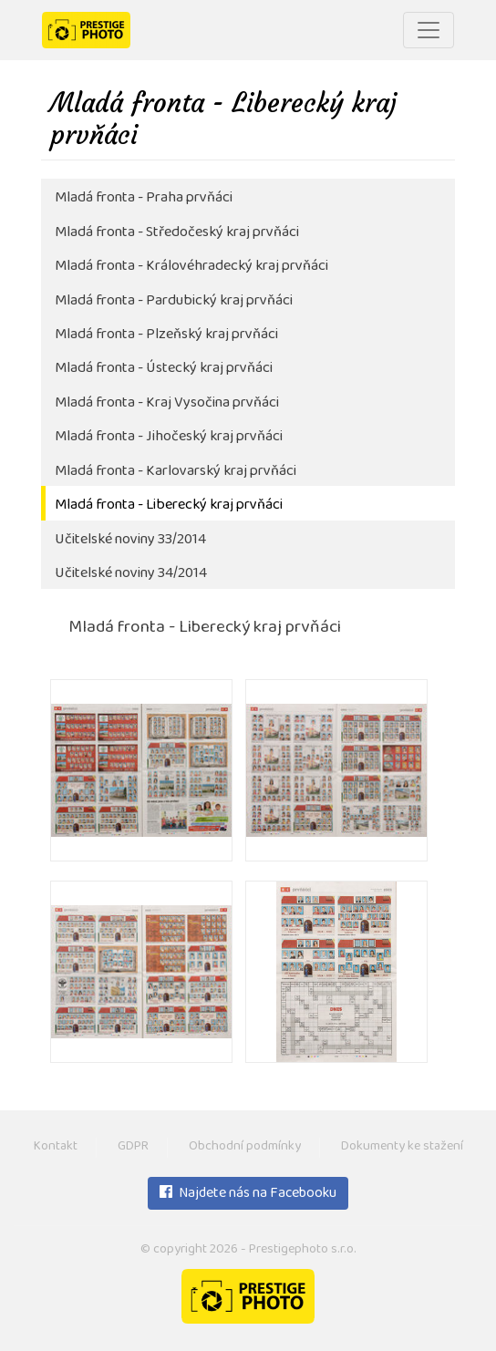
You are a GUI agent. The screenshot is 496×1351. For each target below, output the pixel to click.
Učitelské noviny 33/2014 (130, 540)
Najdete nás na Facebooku (248, 1194)
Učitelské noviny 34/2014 (131, 574)
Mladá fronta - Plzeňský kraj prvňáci (166, 335)
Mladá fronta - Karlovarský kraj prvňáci (175, 472)
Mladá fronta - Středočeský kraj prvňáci (177, 233)
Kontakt (56, 1147)
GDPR (133, 1147)
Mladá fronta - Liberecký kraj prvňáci (169, 505)
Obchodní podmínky (245, 1147)
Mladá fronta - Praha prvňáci (143, 198)
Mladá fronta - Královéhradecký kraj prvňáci (191, 267)
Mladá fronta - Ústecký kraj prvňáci (164, 369)
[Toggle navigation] (428, 30)
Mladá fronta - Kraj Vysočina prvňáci (167, 403)
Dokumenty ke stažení (402, 1147)
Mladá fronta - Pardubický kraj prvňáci (174, 301)
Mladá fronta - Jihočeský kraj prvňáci (169, 437)
